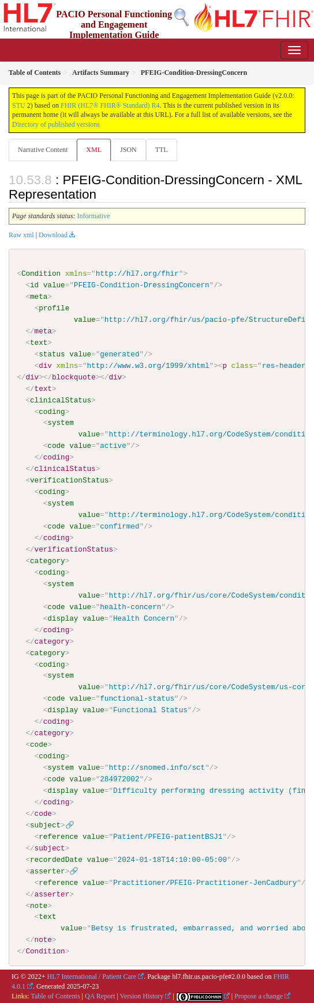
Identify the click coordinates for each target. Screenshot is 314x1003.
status (52, 354)
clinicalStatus (60, 399)
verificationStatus (69, 480)
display (62, 618)
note (38, 905)
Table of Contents (55, 995)
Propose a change (258, 995)
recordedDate (56, 859)
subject (45, 824)
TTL (161, 150)
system (60, 422)
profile (54, 308)
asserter (47, 870)
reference (58, 836)
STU (18, 105)
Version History (142, 995)
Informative (93, 216)
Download (53, 235)
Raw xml (21, 235)
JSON (128, 150)
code (56, 445)
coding (52, 411)
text (38, 342)
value (54, 285)
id (34, 285)
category (47, 561)
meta (38, 296)
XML (94, 150)
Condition (41, 273)
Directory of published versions (56, 124)
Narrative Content (43, 150)
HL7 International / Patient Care (92, 976)
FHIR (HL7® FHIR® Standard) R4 (110, 105)
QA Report (100, 995)
